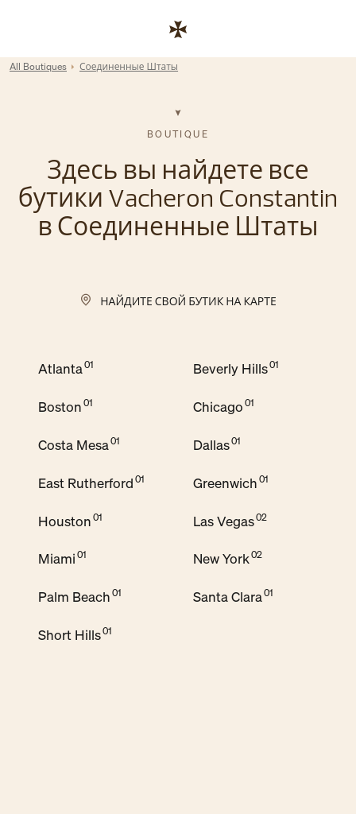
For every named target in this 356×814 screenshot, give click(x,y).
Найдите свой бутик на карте (188, 300)
